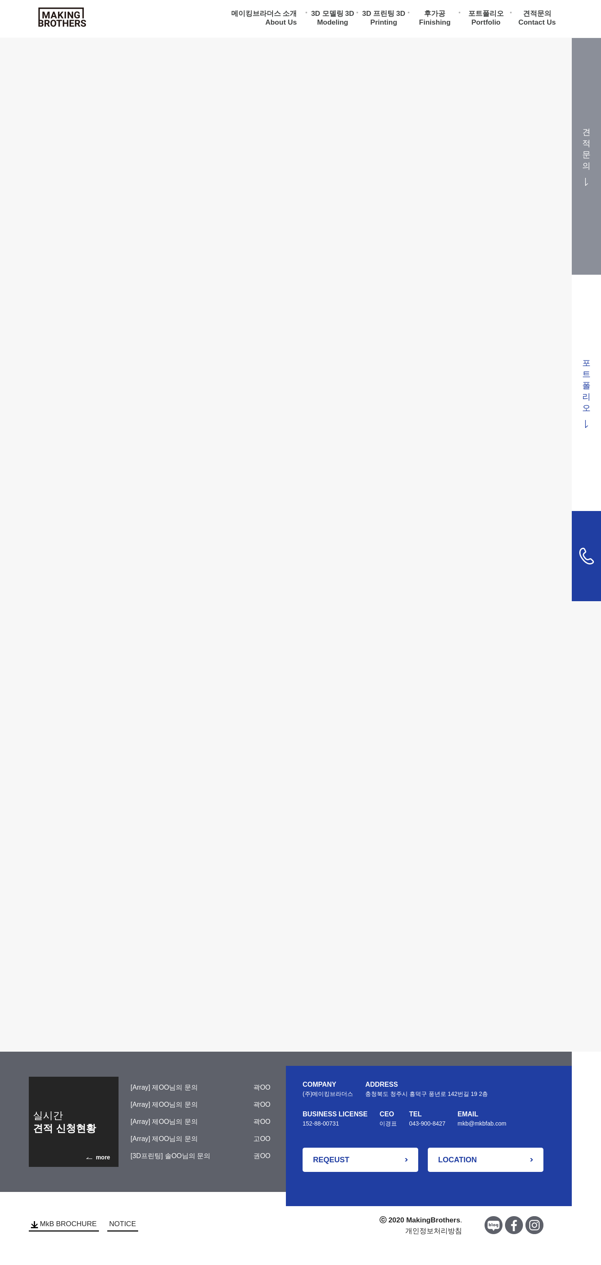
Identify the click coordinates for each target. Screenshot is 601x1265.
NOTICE (122, 1224)
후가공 (434, 15)
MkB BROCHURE (64, 1224)
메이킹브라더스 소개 (264, 15)
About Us (281, 24)
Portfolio (485, 24)
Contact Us (537, 24)
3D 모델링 (327, 15)
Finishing (435, 24)
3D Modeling (335, 19)
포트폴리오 (486, 15)
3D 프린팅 (378, 15)
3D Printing (387, 19)
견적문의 (537, 15)
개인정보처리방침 (433, 1231)
